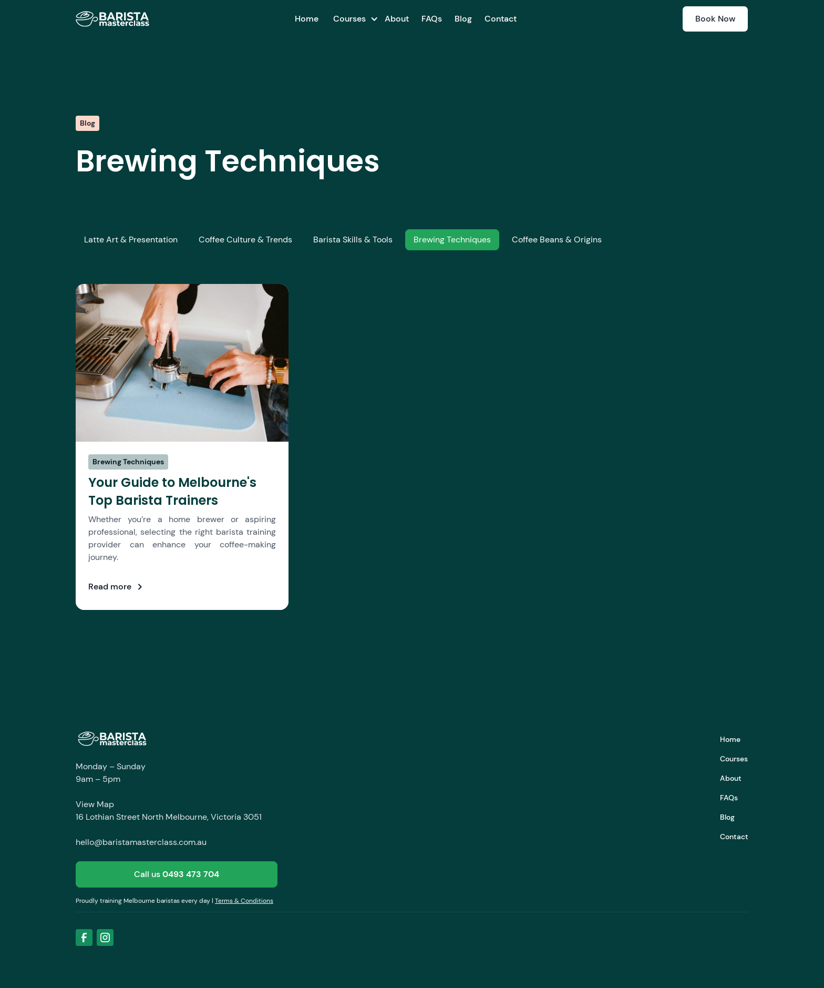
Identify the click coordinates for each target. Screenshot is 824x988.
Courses (734, 758)
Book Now (715, 18)
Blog (463, 18)
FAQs (431, 18)
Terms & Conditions (244, 901)
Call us (176, 874)
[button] (351, 19)
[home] (112, 19)
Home (306, 18)
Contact (501, 18)
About (397, 18)
